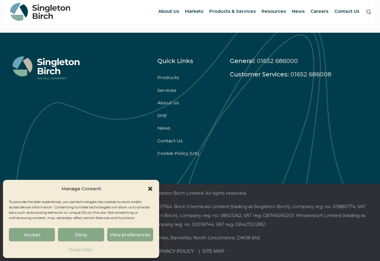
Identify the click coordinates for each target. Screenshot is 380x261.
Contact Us (170, 141)
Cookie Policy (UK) (178, 153)
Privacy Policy (81, 249)
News (163, 128)
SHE (162, 115)
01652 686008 (310, 74)
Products (168, 77)
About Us (168, 103)
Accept (32, 235)
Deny (81, 235)
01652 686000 (277, 61)
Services (166, 90)
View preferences (130, 235)
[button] (150, 189)
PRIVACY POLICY (176, 251)
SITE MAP (213, 251)
